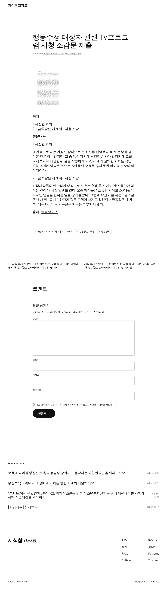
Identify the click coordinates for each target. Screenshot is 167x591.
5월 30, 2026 (152, 472)
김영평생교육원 (87, 231)
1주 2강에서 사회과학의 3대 (47, 231)
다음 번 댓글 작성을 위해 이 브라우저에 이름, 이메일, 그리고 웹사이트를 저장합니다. (76, 404)
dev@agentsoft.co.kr (53, 53)
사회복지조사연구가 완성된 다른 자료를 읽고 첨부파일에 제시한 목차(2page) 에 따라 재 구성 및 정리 (43, 265)
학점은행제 (104, 231)
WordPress (153, 581)
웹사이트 (37, 389)
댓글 (35, 318)
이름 (35, 359)
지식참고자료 (17, 5)
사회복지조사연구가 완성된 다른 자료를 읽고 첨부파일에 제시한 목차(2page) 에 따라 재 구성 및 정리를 (120, 265)
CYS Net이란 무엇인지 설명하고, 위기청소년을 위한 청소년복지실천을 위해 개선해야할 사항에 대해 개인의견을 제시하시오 (76, 495)
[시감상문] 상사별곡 (23, 507)
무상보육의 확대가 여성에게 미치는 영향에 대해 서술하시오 (51, 483)
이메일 (37, 374)
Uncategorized (73, 53)
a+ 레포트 (70, 231)
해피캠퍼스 (49, 212)
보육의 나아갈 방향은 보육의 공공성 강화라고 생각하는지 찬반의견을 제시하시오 (66, 473)
